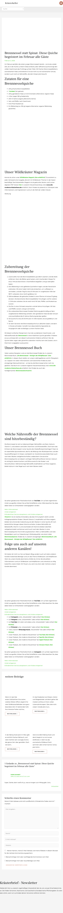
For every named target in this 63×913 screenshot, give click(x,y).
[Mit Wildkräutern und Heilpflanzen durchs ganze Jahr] (31, 199)
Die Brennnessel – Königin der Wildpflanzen (32, 355)
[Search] (23, 8)
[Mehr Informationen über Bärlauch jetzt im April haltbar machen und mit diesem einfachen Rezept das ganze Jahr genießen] (45, 723)
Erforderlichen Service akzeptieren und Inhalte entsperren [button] (24, 514)
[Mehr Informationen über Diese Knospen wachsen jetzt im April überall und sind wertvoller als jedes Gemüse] (45, 685)
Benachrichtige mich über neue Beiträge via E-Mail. (23, 859)
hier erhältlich (40, 177)
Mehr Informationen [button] (11, 509)
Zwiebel (12, 91)
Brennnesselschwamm (24, 370)
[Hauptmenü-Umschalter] (61, 3)
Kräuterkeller (12, 3)
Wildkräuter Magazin (27, 177)
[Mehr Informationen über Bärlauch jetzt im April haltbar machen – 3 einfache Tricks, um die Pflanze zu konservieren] (17, 723)
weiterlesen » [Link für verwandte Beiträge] (12, 712)
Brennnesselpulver (11, 536)
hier (20, 185)
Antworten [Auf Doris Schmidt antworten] (54, 784)
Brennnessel (22, 335)
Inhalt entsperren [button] (10, 511)
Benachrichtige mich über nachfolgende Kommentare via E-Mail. (27, 856)
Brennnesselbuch (47, 536)
